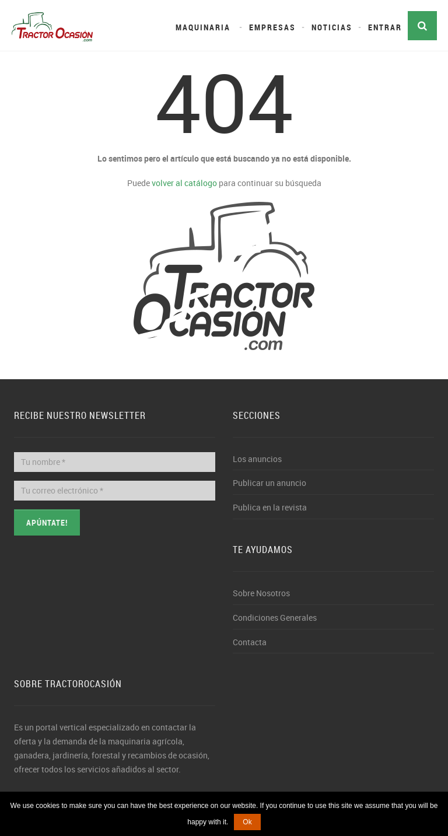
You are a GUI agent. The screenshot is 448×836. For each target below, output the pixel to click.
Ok (247, 822)
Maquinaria (203, 27)
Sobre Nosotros (261, 593)
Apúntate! (47, 522)
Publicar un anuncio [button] (269, 482)
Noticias (332, 27)
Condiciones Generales (275, 617)
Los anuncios (257, 458)
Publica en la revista (270, 507)
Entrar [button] (385, 27)
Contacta (250, 642)
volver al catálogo (184, 182)
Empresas (272, 27)
